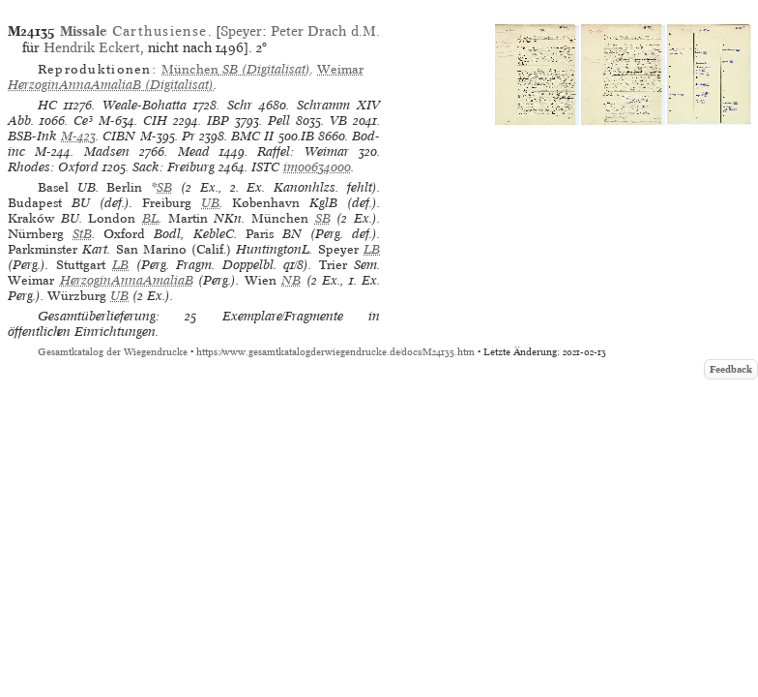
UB (210, 203)
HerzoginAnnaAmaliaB (126, 280)
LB (372, 249)
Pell (279, 120)
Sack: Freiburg (173, 167)
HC (47, 105)
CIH (155, 120)
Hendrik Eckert (92, 47)
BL (150, 218)
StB (82, 234)
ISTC (265, 167)
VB (338, 120)
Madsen (107, 151)
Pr (188, 136)
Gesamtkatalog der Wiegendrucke (113, 352)
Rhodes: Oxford (53, 167)
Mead (194, 151)
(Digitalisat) (235, 69)
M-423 (78, 136)
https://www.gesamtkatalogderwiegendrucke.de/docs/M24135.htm (335, 352)
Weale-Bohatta (144, 105)
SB (164, 187)
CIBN (118, 136)
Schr (239, 105)
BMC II (252, 136)
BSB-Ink (32, 136)
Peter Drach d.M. (325, 31)
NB (291, 280)
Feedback (731, 369)
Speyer (241, 31)
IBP (218, 120)
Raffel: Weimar (302, 151)
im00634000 (317, 167)
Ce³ (83, 120)
